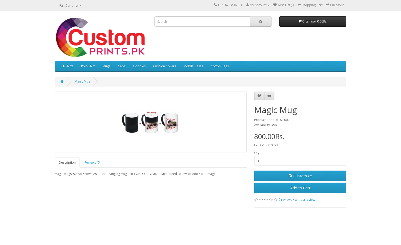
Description (67, 162)
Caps (121, 66)
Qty (256, 153)
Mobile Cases (193, 66)
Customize (300, 175)
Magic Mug (82, 81)
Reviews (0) (92, 162)
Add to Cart (300, 187)
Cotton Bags (220, 66)
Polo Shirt (88, 66)
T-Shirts (68, 66)
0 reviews (285, 199)
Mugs (106, 66)
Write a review (305, 199)
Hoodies (139, 66)
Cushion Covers (164, 66)
